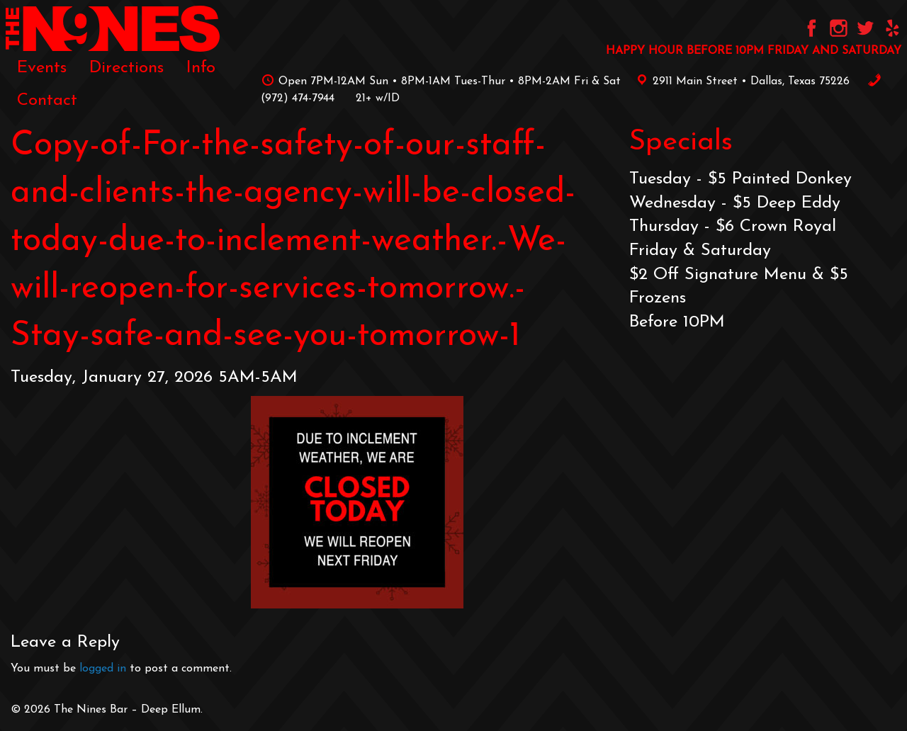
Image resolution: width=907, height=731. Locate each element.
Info (200, 68)
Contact (47, 100)
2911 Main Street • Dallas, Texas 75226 (740, 81)
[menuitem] (42, 68)
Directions (126, 68)
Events (42, 68)
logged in (102, 668)
